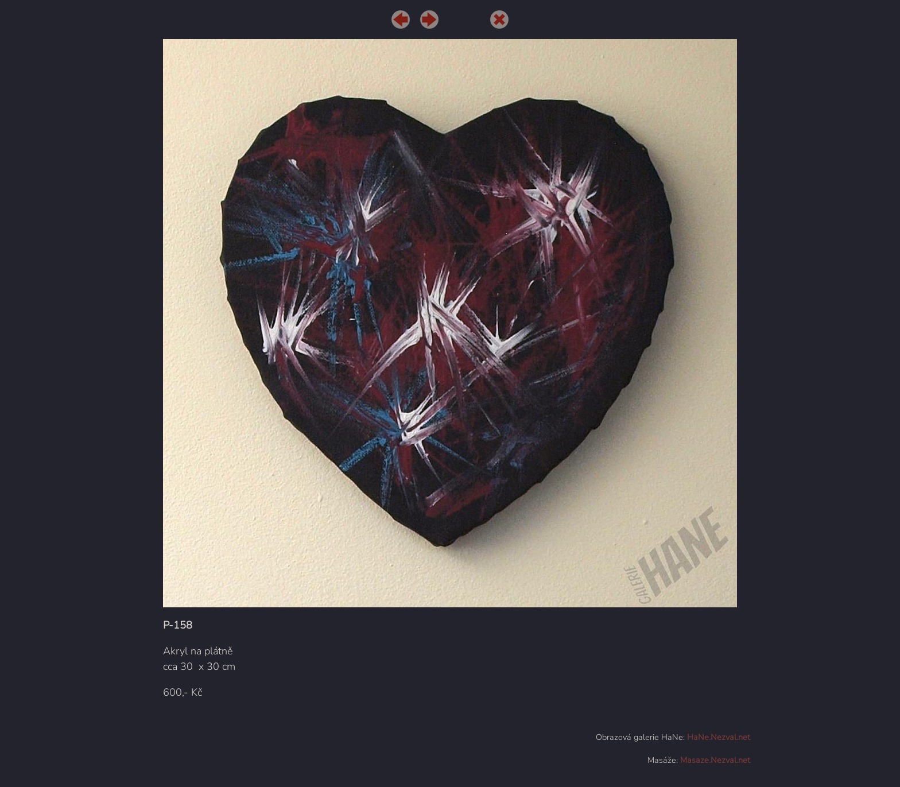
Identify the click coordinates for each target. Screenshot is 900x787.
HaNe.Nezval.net (718, 737)
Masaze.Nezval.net (715, 760)
